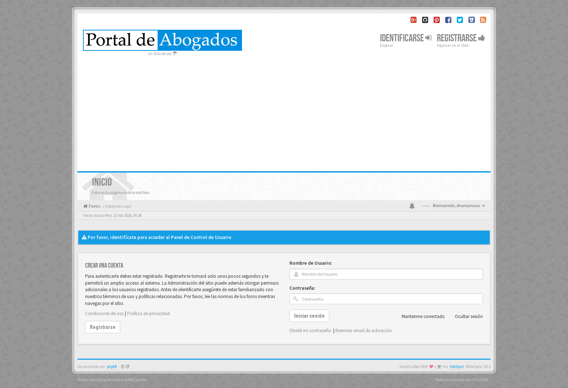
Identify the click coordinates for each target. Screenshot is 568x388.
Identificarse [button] (405, 38)
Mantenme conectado (419, 316)
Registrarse (461, 38)
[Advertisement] (284, 111)
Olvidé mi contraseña (310, 330)
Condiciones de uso (104, 313)
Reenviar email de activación (363, 330)
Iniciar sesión (309, 316)
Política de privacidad (148, 313)
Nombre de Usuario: (310, 263)
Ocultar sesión (465, 316)
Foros (94, 206)
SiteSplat (457, 366)
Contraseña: (302, 288)
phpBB (112, 366)
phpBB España (133, 379)
